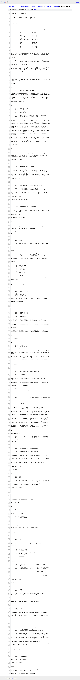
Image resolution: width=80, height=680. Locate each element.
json (78, 677)
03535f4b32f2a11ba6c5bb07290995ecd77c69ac (29, 6)
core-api (56, 6)
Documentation (48, 6)
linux (13, 6)
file (35, 9)
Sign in (77, 2)
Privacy (11, 678)
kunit (9, 6)
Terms (15, 678)
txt (74, 677)
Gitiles (8, 678)
